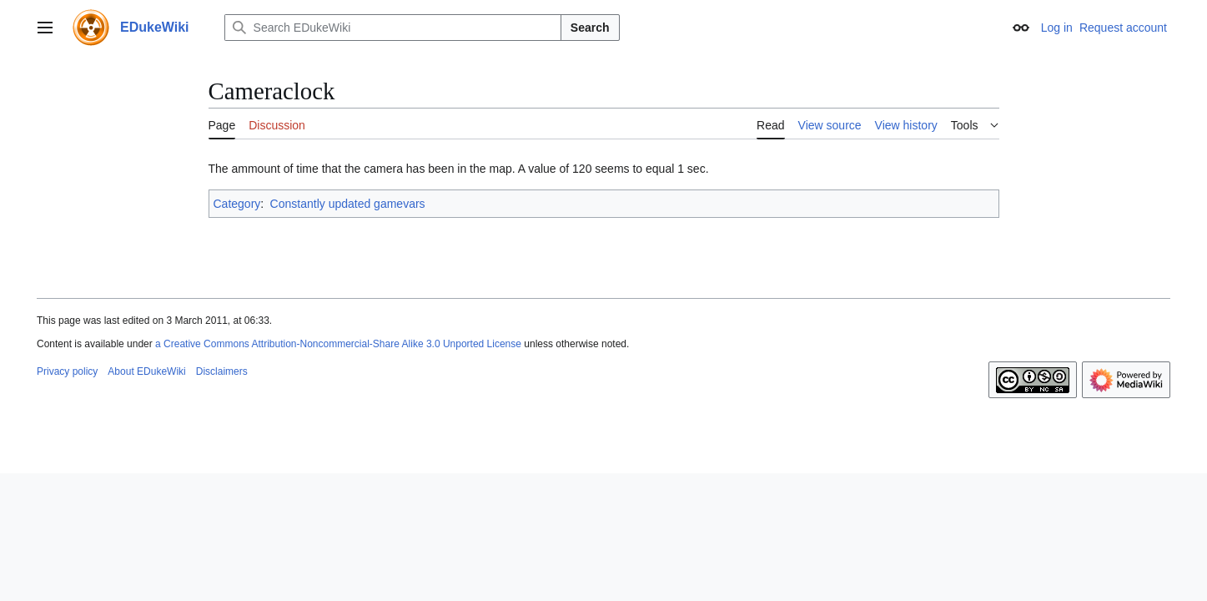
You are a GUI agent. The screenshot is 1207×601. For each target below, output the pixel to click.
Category (237, 203)
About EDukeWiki (146, 371)
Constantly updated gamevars (347, 203)
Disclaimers (222, 371)
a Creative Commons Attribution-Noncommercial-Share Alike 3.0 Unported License (338, 344)
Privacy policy (67, 371)
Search (590, 27)
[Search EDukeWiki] (392, 27)
